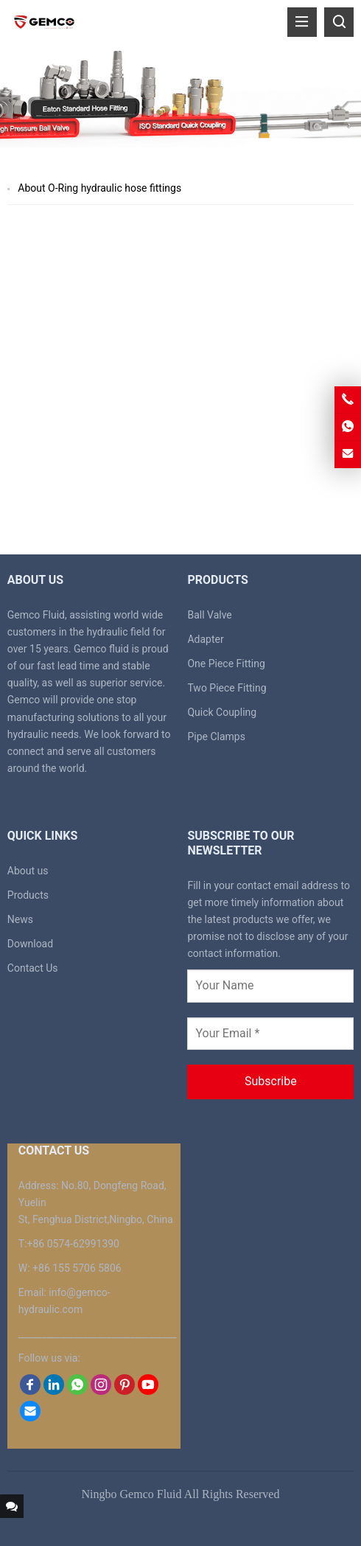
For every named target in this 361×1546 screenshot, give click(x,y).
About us (28, 871)
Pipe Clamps (216, 736)
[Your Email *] (270, 1033)
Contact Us (32, 968)
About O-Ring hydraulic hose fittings (99, 188)
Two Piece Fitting (226, 688)
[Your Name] (270, 985)
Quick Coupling (221, 712)
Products (28, 895)
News (20, 919)
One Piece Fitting (225, 663)
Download (30, 944)
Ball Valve (209, 615)
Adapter (205, 639)
